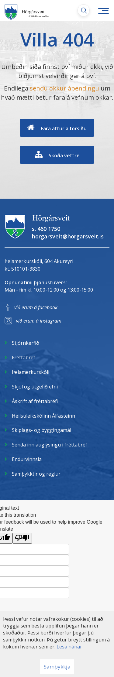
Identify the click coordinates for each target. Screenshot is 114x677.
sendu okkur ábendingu (64, 88)
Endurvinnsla (27, 459)
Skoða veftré (64, 155)
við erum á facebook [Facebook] (35, 307)
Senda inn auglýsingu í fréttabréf (49, 444)
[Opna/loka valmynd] (103, 10)
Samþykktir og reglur (36, 473)
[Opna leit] (84, 10)
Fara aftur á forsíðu (64, 128)
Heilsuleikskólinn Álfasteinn (43, 415)
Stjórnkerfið (25, 343)
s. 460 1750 (46, 228)
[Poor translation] (22, 538)
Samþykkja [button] (57, 666)
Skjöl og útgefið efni (35, 386)
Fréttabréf (23, 357)
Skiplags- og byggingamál (41, 430)
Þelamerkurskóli (30, 372)
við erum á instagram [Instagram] (38, 320)
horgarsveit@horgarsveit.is (68, 236)
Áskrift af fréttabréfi (35, 401)
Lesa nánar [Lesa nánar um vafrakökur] (69, 646)
